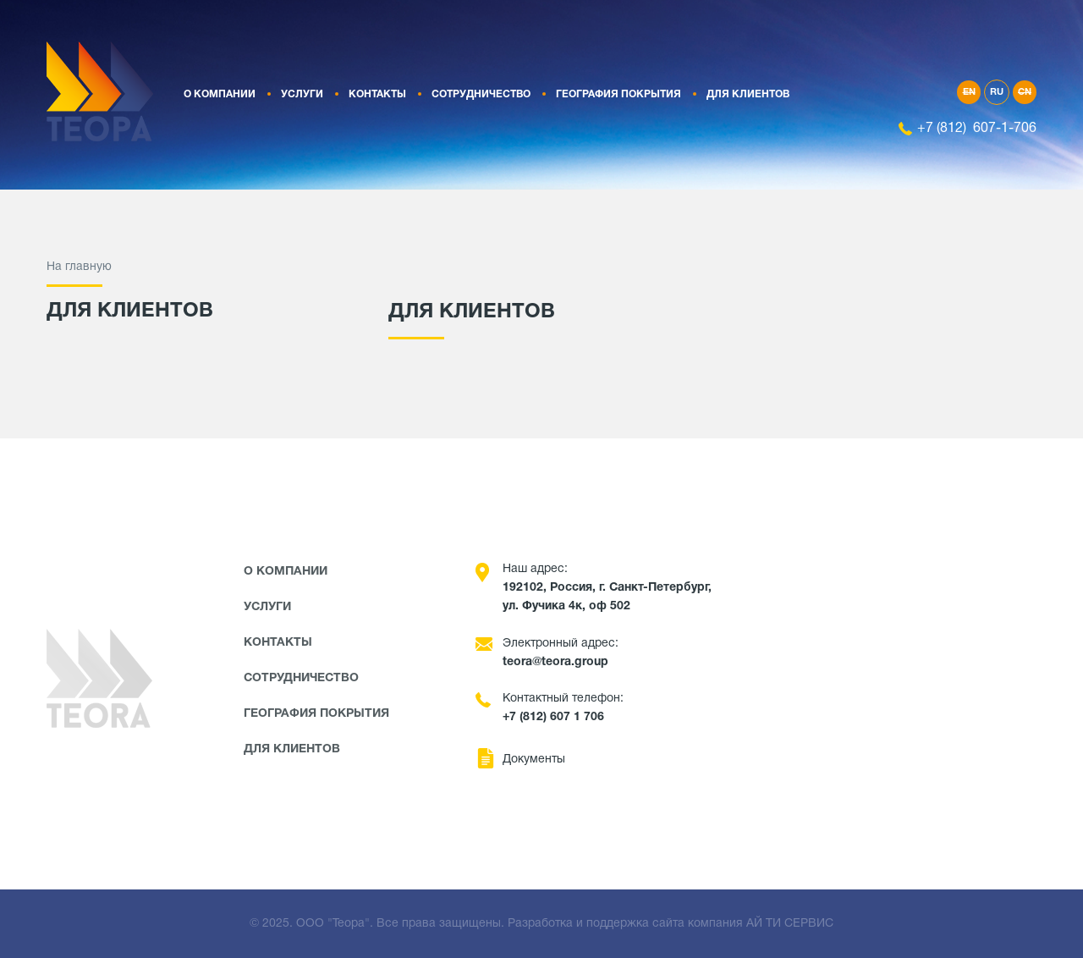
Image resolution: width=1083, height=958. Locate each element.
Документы (534, 759)
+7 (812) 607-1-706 (976, 129)
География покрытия (618, 94)
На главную (79, 267)
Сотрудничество (481, 94)
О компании (220, 94)
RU (996, 92)
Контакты (377, 94)
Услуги (302, 94)
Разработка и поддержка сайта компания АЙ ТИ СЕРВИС (670, 923)
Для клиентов (747, 94)
